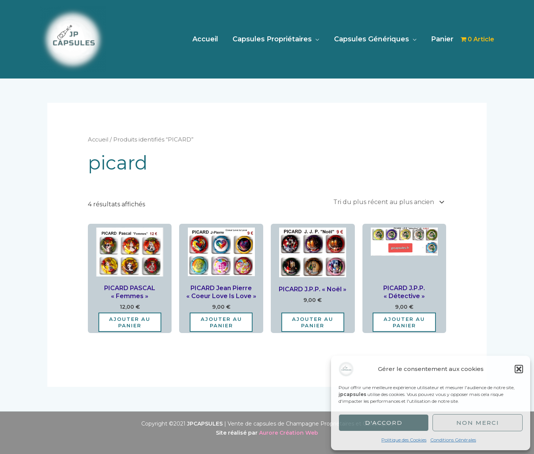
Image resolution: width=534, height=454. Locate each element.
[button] (519, 369)
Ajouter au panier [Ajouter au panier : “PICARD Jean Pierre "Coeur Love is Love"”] (221, 322)
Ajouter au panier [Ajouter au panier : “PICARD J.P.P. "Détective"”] (404, 322)
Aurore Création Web (288, 432)
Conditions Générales (453, 440)
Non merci (477, 422)
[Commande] (387, 202)
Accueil (208, 39)
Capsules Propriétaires (274, 39)
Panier (442, 39)
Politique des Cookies (403, 440)
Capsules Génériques (372, 39)
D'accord (384, 422)
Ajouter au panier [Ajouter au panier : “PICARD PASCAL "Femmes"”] (129, 322)
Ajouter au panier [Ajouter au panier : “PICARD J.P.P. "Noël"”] (312, 322)
